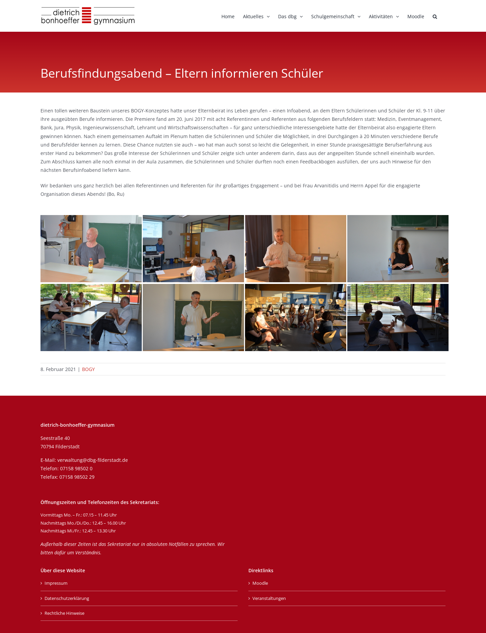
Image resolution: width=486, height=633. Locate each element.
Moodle (260, 583)
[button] (435, 16)
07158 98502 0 (76, 468)
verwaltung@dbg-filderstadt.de (92, 460)
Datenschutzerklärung (67, 598)
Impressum (56, 583)
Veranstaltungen (269, 598)
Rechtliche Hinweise (64, 613)
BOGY (88, 369)
